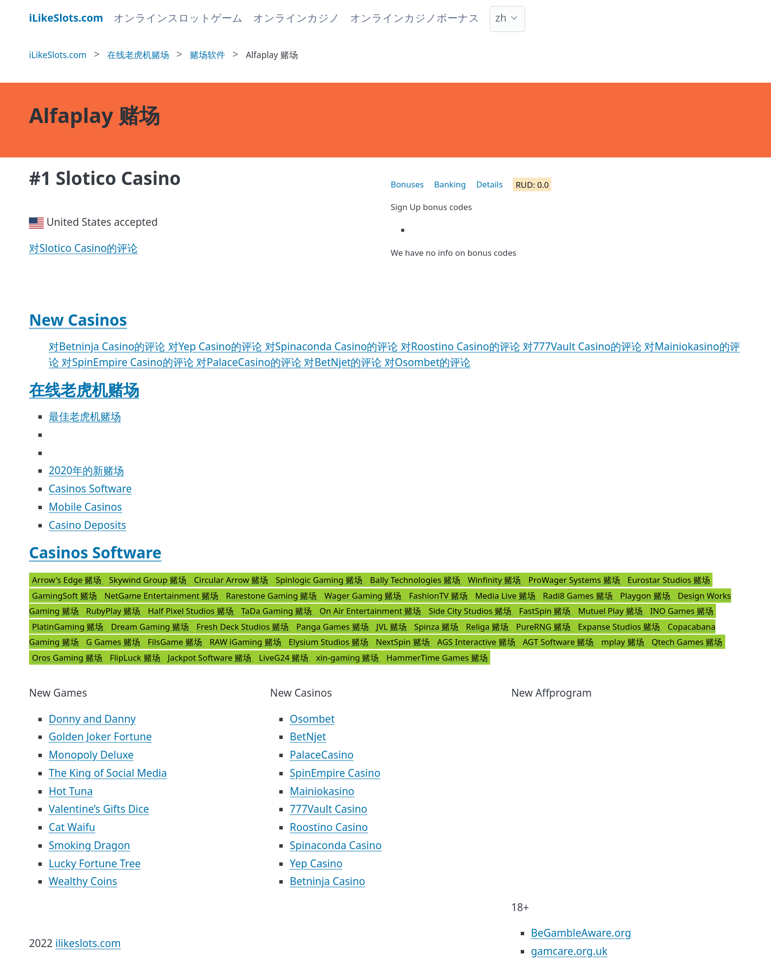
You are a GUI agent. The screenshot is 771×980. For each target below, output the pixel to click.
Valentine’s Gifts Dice (99, 809)
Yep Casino (316, 863)
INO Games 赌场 (681, 610)
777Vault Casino (328, 809)
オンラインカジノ (296, 18)
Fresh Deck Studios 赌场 (244, 626)
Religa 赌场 (488, 626)
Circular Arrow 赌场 (232, 579)
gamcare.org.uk (569, 951)
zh (500, 18)
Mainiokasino (322, 791)
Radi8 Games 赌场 (579, 595)
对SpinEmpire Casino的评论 (128, 362)
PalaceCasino (322, 755)
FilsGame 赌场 (176, 641)
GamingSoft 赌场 (65, 595)
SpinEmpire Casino (335, 773)
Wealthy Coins (83, 881)
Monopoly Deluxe (91, 755)
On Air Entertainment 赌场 (371, 610)
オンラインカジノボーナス (414, 18)
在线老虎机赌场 (84, 389)
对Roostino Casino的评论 (462, 346)
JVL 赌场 (392, 626)
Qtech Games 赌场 (687, 641)
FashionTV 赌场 (439, 595)
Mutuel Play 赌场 (611, 610)
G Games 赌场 (114, 641)
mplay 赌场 (623, 641)
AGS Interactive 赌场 (477, 641)
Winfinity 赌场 (495, 579)
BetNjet (308, 736)
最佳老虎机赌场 (85, 416)
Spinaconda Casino (336, 845)
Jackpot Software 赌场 (211, 657)
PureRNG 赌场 (544, 626)
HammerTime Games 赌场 (437, 657)
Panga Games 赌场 (333, 626)
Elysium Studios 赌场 (329, 641)
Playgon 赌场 (646, 595)
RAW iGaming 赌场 (246, 641)
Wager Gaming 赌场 (364, 595)
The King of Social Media (108, 773)
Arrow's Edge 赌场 (68, 579)
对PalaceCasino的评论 (250, 362)
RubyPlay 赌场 (114, 610)
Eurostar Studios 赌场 (668, 579)
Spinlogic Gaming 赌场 (319, 579)
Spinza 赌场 (437, 626)
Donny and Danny (92, 719)
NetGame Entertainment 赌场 (162, 595)
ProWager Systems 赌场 (575, 579)
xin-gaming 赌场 (348, 657)
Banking (450, 184)
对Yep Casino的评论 (216, 346)
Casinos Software (90, 488)
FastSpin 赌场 (546, 610)
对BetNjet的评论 (344, 362)
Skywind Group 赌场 (149, 579)
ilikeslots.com (88, 943)
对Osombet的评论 (428, 362)
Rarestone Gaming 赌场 (272, 595)
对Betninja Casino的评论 (108, 346)
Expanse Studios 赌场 (620, 626)
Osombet (312, 719)
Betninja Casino (327, 881)
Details (489, 184)
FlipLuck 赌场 (136, 657)
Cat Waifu (72, 827)
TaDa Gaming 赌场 (277, 610)
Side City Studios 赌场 (471, 610)
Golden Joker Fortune (100, 736)
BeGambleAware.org (581, 933)
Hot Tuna (71, 791)
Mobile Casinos (85, 507)
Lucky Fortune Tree (95, 863)
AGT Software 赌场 (559, 641)
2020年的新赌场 (86, 470)
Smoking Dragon (89, 845)
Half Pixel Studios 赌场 (192, 610)
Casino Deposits (87, 525)
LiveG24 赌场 (284, 657)
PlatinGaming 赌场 (69, 626)
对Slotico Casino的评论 (83, 248)
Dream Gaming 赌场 (151, 626)
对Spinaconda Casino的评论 (333, 346)
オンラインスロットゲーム (178, 18)
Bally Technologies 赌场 (416, 579)
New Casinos (78, 319)
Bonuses (407, 184)
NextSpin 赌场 (404, 641)
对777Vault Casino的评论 (583, 346)
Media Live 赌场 (506, 595)
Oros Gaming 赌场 (68, 657)
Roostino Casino (329, 827)
